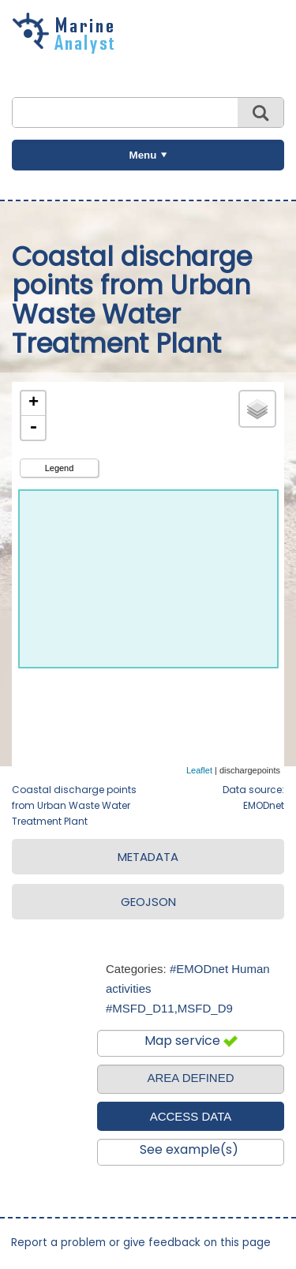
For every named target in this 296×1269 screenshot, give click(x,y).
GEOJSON (148, 901)
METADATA (148, 856)
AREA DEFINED (190, 1077)
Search (260, 112)
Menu (143, 155)
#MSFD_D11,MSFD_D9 (169, 1008)
